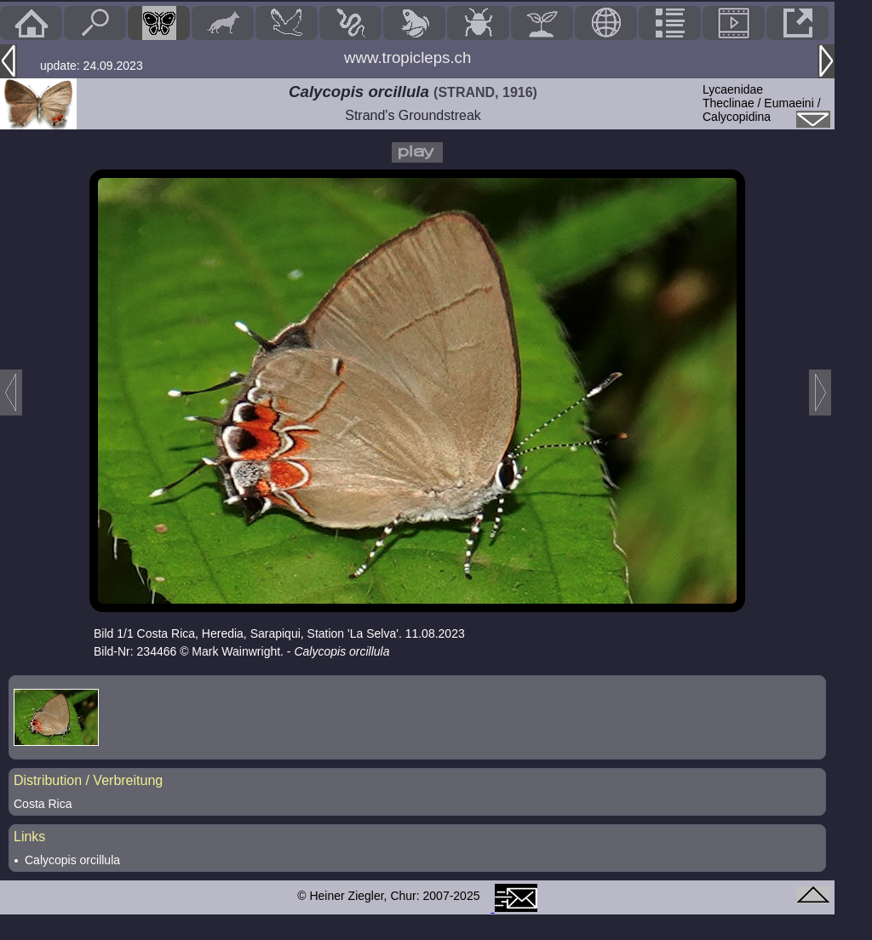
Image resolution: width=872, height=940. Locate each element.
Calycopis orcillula (72, 860)
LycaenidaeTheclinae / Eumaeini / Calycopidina (762, 103)
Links (29, 836)
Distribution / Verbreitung (88, 780)
